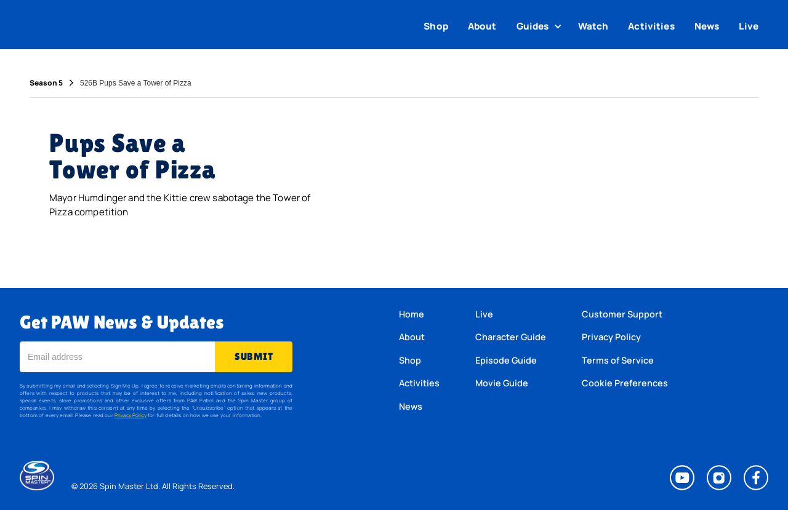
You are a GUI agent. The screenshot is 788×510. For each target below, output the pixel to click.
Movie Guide (501, 383)
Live (748, 26)
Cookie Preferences (625, 383)
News (707, 26)
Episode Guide (506, 360)
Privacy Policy (131, 415)
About (482, 26)
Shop (436, 26)
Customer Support (622, 314)
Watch (593, 26)
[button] (540, 26)
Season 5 (46, 83)
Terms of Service (618, 360)
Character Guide (510, 337)
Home (411, 314)
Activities (651, 26)
